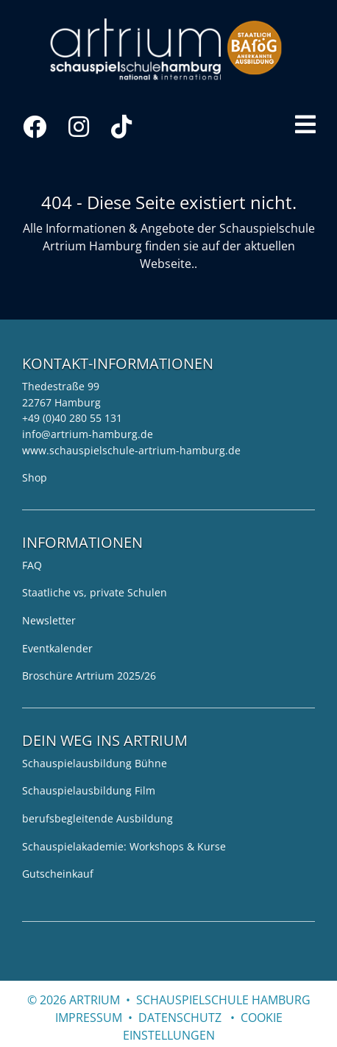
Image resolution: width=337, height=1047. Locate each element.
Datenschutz (179, 1017)
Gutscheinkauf (57, 874)
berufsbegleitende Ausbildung (97, 818)
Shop (34, 477)
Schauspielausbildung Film (88, 790)
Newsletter (49, 620)
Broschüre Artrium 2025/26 (89, 676)
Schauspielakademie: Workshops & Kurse (124, 846)
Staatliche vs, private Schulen (94, 592)
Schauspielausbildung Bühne (94, 763)
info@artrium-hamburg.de (87, 434)
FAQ (32, 565)
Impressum (88, 1017)
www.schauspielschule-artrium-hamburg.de (131, 450)
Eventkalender (57, 648)
